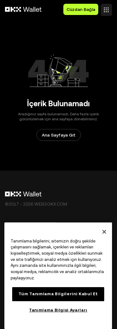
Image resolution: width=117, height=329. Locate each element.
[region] (58, 275)
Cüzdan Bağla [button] (80, 9)
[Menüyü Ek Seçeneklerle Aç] (106, 8)
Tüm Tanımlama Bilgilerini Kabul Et (58, 294)
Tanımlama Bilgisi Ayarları (58, 310)
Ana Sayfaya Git (59, 134)
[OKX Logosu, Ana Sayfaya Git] (23, 9)
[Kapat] (104, 232)
